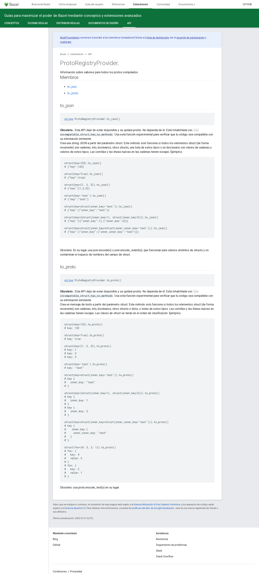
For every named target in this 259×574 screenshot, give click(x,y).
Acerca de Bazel (41, 4)
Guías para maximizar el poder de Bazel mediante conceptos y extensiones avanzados (72, 15)
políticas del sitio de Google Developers (153, 508)
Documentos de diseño (103, 23)
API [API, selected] (129, 23)
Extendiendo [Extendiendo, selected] (140, 4)
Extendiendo (77, 54)
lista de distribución (158, 37)
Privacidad (76, 571)
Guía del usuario (94, 4)
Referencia (118, 4)
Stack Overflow (164, 556)
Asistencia (162, 539)
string (68, 119)
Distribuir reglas (68, 23)
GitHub (247, 4)
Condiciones (60, 571)
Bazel (63, 54)
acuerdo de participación (191, 37)
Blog (55, 539)
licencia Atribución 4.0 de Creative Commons (157, 504)
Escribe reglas (38, 23)
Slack (159, 550)
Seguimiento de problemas (171, 544)
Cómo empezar (68, 4)
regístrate (65, 42)
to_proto (72, 93)
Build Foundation (70, 37)
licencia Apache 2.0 (75, 508)
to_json (72, 86)
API (90, 54)
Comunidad (163, 4)
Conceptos (11, 23)
